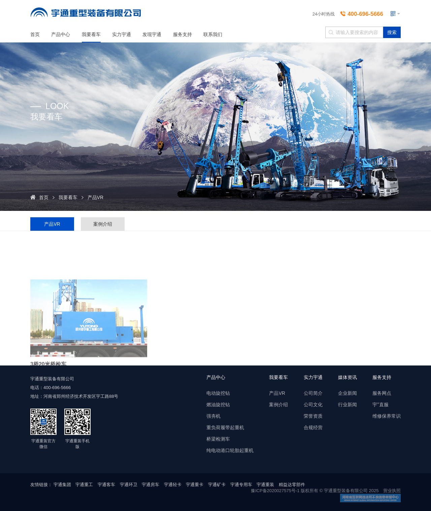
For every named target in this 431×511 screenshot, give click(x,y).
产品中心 (60, 34)
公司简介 (313, 393)
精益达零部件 (292, 484)
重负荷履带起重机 (225, 427)
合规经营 (313, 427)
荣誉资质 (313, 416)
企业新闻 (347, 393)
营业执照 (392, 490)
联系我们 (212, 34)
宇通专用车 (241, 484)
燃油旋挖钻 (218, 404)
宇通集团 (62, 484)
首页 (35, 34)
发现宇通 (151, 34)
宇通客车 (106, 484)
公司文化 (313, 404)
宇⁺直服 (380, 404)
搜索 (392, 32)
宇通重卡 (194, 484)
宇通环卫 (128, 484)
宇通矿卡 (217, 484)
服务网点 (381, 393)
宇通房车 (150, 484)
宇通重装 (265, 484)
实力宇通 (121, 34)
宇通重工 (84, 484)
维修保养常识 (386, 416)
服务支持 (182, 34)
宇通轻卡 (172, 484)
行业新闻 (347, 404)
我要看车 (91, 34)
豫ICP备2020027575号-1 (275, 490)
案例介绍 (102, 224)
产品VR (95, 197)
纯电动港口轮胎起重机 (230, 450)
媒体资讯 (347, 377)
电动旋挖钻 (218, 393)
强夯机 (213, 416)
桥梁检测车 (218, 439)
